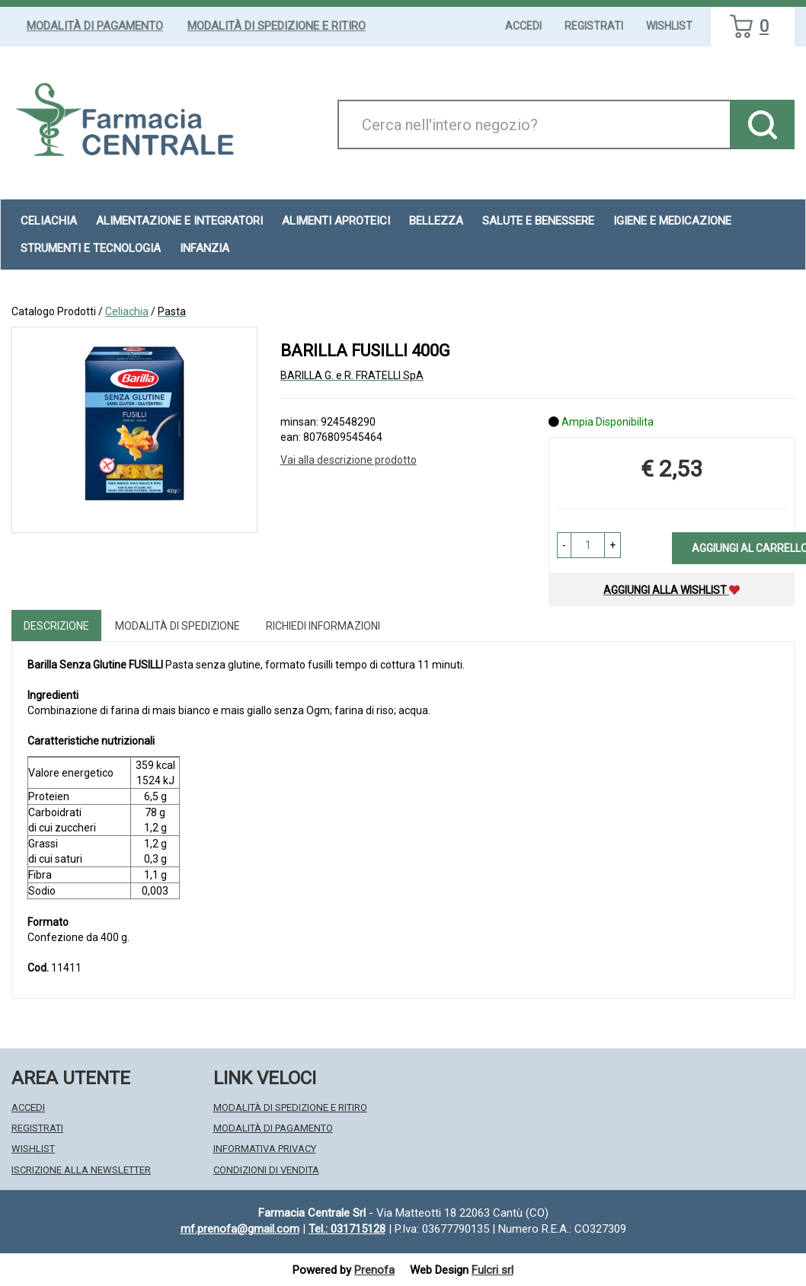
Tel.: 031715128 (347, 1229)
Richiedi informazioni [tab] (323, 626)
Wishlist (669, 26)
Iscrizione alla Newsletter (81, 1170)
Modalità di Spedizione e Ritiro (276, 26)
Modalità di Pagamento (95, 26)
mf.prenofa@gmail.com (240, 1229)
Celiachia (127, 311)
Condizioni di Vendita (266, 1170)
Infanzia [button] (204, 248)
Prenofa (374, 1270)
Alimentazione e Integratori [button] (179, 221)
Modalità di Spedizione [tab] (177, 626)
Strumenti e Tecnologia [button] (91, 248)
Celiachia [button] (49, 221)
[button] (564, 545)
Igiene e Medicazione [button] (672, 221)
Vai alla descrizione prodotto (348, 460)
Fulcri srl (492, 1270)
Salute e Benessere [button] (538, 221)
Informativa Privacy (264, 1148)
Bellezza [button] (436, 221)
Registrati (594, 26)
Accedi (523, 26)
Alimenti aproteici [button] (336, 221)
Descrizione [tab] (56, 626)
